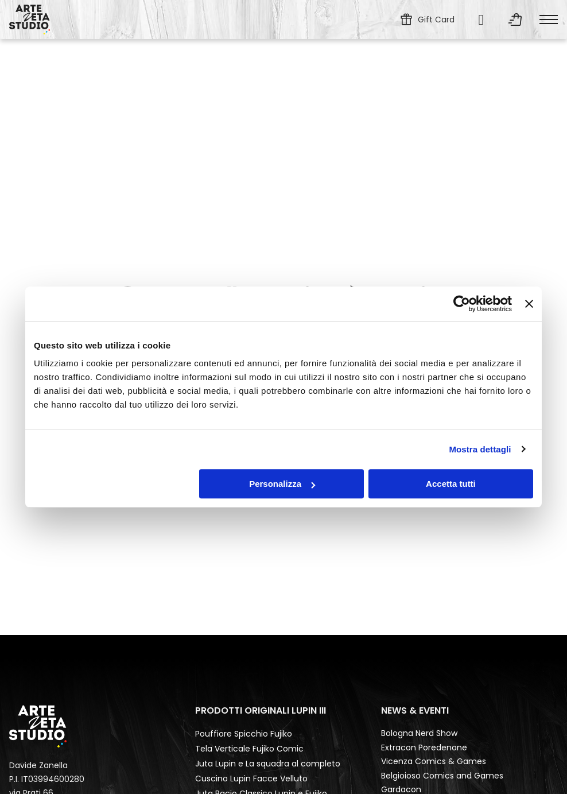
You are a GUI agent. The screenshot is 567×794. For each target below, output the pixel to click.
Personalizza (282, 484)
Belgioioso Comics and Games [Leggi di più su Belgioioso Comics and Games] (442, 775)
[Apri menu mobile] (548, 19)
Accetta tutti (451, 484)
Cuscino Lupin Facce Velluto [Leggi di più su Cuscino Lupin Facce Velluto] (251, 778)
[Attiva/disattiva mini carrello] (515, 19)
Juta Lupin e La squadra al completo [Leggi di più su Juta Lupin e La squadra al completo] (267, 763)
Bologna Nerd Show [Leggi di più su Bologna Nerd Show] (419, 733)
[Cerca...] (481, 19)
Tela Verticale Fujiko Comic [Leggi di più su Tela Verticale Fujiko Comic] (249, 748)
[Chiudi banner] (529, 304)
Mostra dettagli (480, 449)
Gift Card (436, 19)
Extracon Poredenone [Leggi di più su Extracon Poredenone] (424, 747)
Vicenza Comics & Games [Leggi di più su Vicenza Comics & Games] (433, 761)
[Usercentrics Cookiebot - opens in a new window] (461, 303)
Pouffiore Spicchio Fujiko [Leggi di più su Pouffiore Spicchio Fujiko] (243, 733)
